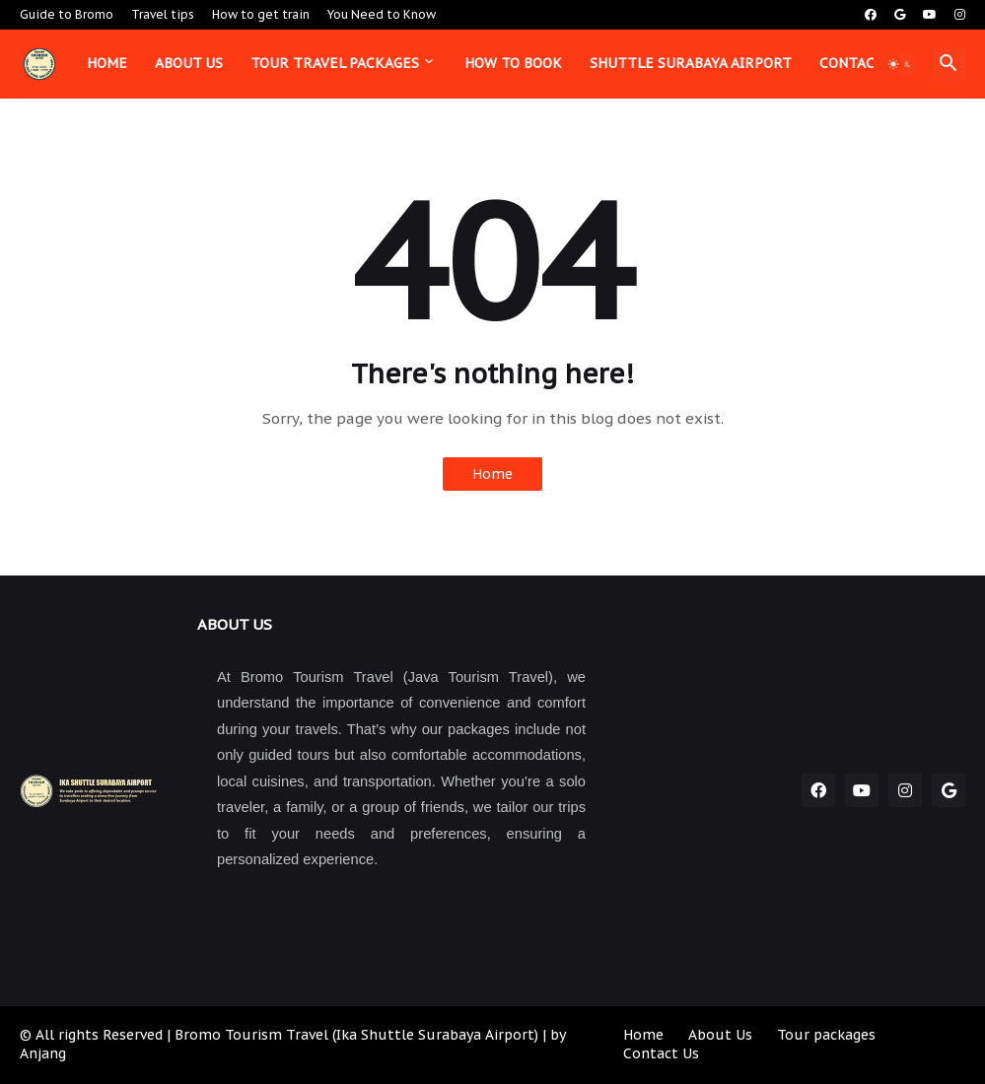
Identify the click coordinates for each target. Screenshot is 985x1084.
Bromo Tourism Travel (251, 1035)
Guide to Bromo (66, 14)
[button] (900, 64)
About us (189, 63)
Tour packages (826, 1035)
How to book (513, 63)
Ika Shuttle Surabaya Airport (435, 1035)
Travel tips (162, 14)
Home (107, 63)
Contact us (862, 63)
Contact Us (661, 1053)
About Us (720, 1035)
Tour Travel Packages (334, 63)
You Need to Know (381, 14)
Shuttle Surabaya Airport (691, 63)
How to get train (261, 14)
